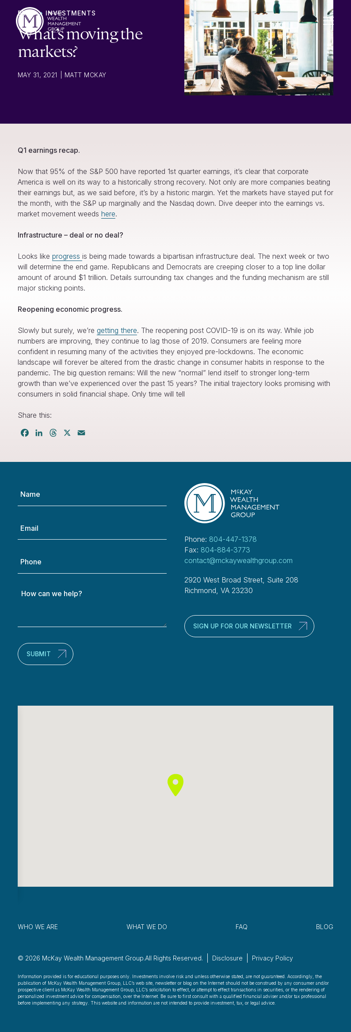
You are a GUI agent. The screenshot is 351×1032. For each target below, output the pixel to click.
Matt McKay (86, 75)
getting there (117, 330)
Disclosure (227, 958)
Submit (39, 654)
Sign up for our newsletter (242, 626)
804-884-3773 (225, 549)
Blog (324, 926)
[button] (175, 785)
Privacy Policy (272, 958)
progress (67, 256)
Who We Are (38, 926)
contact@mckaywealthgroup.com (238, 560)
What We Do (146, 926)
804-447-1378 (233, 539)
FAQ (242, 926)
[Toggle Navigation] (332, 20)
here (108, 213)
